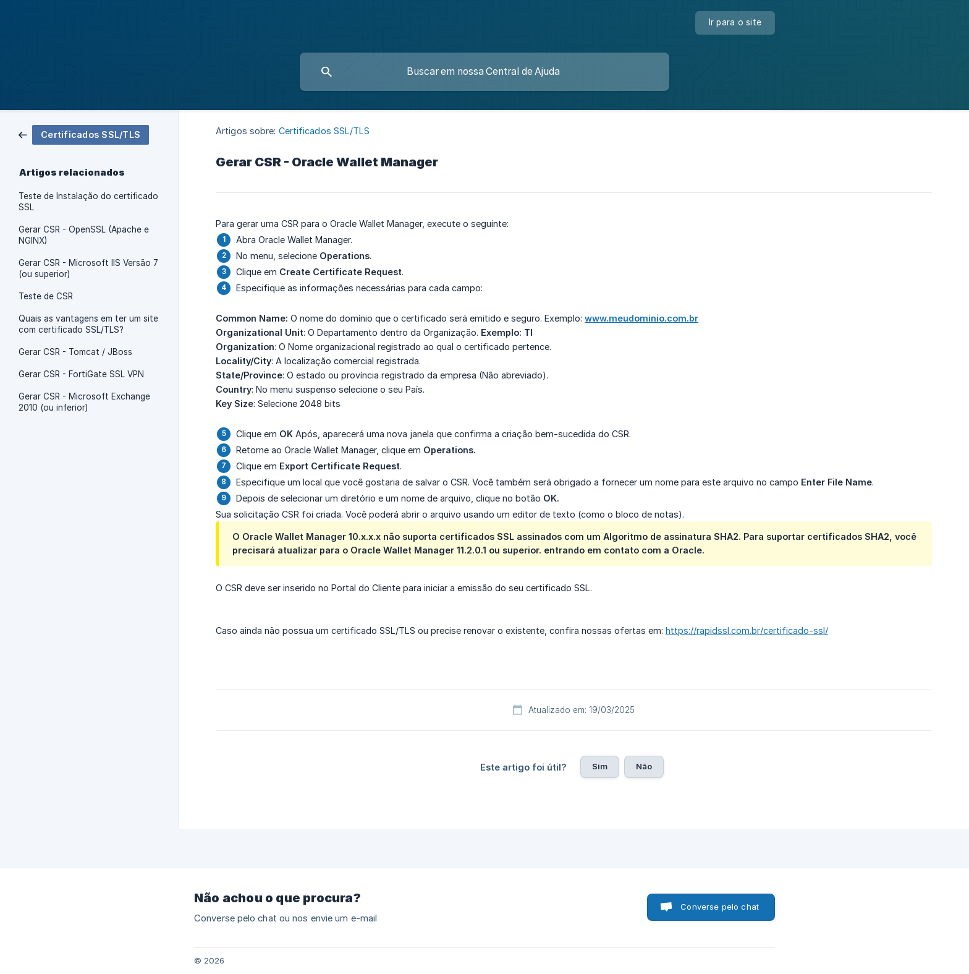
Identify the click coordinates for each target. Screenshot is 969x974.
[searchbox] (484, 72)
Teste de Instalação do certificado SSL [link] (88, 201)
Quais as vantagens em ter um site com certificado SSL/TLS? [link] (88, 324)
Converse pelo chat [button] (719, 907)
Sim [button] (599, 766)
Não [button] (644, 766)
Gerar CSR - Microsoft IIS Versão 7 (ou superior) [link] (88, 268)
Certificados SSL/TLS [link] (324, 131)
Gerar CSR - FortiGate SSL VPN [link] (81, 374)
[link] (84, 134)
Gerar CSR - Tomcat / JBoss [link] (75, 352)
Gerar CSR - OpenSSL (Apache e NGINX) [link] (84, 235)
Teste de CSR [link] (46, 296)
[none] (735, 23)
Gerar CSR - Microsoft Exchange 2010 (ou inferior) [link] (84, 401)
